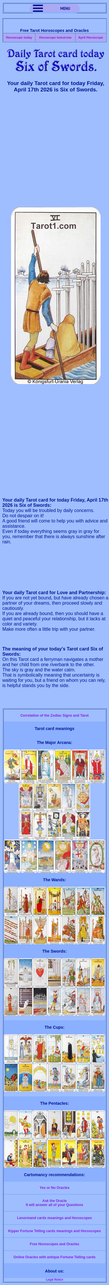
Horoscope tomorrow (55, 37)
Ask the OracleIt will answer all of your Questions (54, 1203)
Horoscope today (19, 37)
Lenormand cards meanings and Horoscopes (54, 1218)
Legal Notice (54, 1279)
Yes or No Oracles (54, 1188)
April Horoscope (90, 37)
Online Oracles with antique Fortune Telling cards (54, 1257)
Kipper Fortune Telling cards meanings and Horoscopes (54, 1231)
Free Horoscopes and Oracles (54, 1244)
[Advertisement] (54, 152)
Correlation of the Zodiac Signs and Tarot (54, 715)
